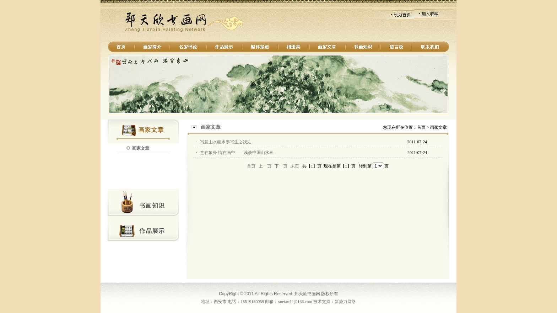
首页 (251, 166)
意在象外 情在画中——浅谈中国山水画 (237, 152)
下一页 (281, 166)
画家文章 (140, 148)
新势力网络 (345, 301)
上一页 (265, 166)
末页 (295, 166)
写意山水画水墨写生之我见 (225, 141)
